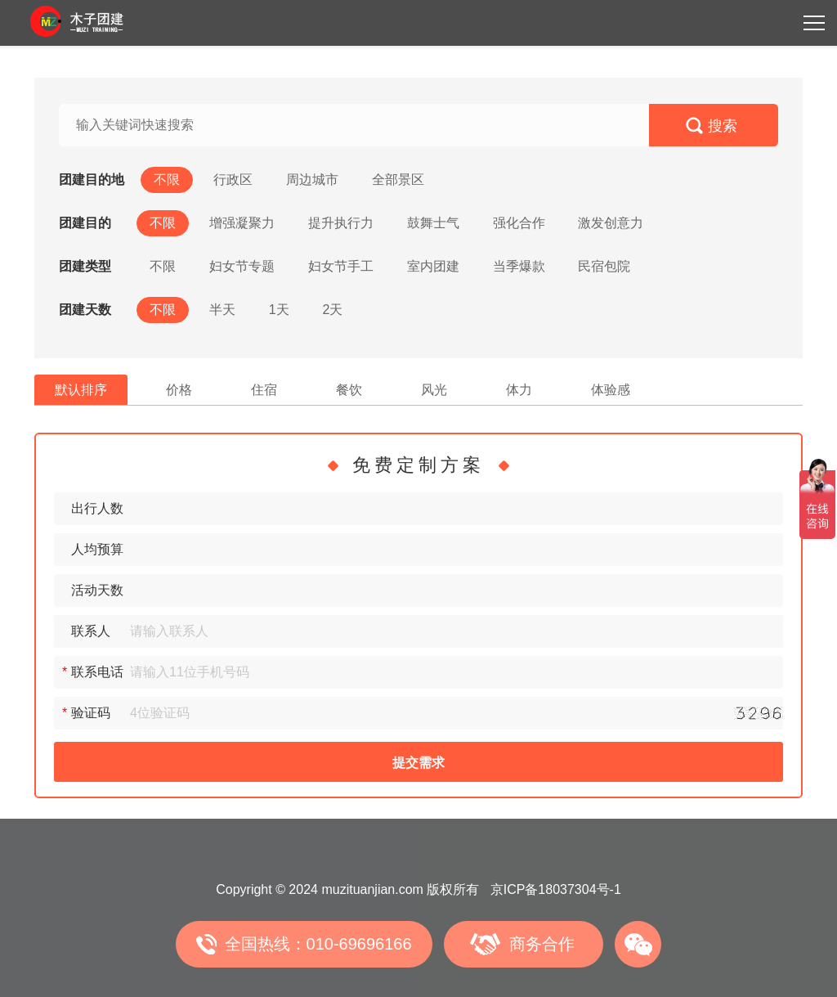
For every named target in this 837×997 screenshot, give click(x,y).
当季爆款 (519, 266)
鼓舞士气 (433, 223)
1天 (279, 310)
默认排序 (81, 390)
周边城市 (312, 179)
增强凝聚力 (242, 223)
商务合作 (542, 944)
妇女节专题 (242, 266)
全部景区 (398, 179)
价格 (179, 390)
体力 (519, 390)
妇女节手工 (341, 266)
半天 (222, 310)
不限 (167, 179)
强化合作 (519, 223)
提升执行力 (341, 223)
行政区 (233, 179)
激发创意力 (610, 223)
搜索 (722, 126)
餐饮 (349, 390)
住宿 (264, 390)
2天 (333, 310)
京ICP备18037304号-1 (555, 889)
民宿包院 (604, 266)
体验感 (610, 390)
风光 (434, 390)
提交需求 (418, 763)
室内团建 (433, 266)
